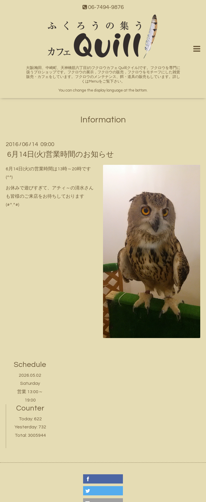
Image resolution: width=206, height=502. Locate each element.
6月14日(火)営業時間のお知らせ (60, 154)
